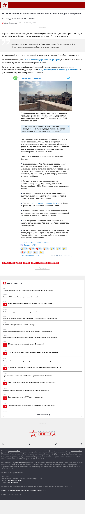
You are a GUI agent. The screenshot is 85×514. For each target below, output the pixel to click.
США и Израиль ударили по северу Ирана (42, 60)
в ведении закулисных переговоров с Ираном (58, 70)
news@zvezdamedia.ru (14, 480)
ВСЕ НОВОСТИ (44, 415)
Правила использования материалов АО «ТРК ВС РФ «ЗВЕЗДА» (23, 490)
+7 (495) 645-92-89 (11, 482)
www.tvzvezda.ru (76, 451)
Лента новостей (12, 283)
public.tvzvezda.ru (14, 451)
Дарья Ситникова (10, 23)
